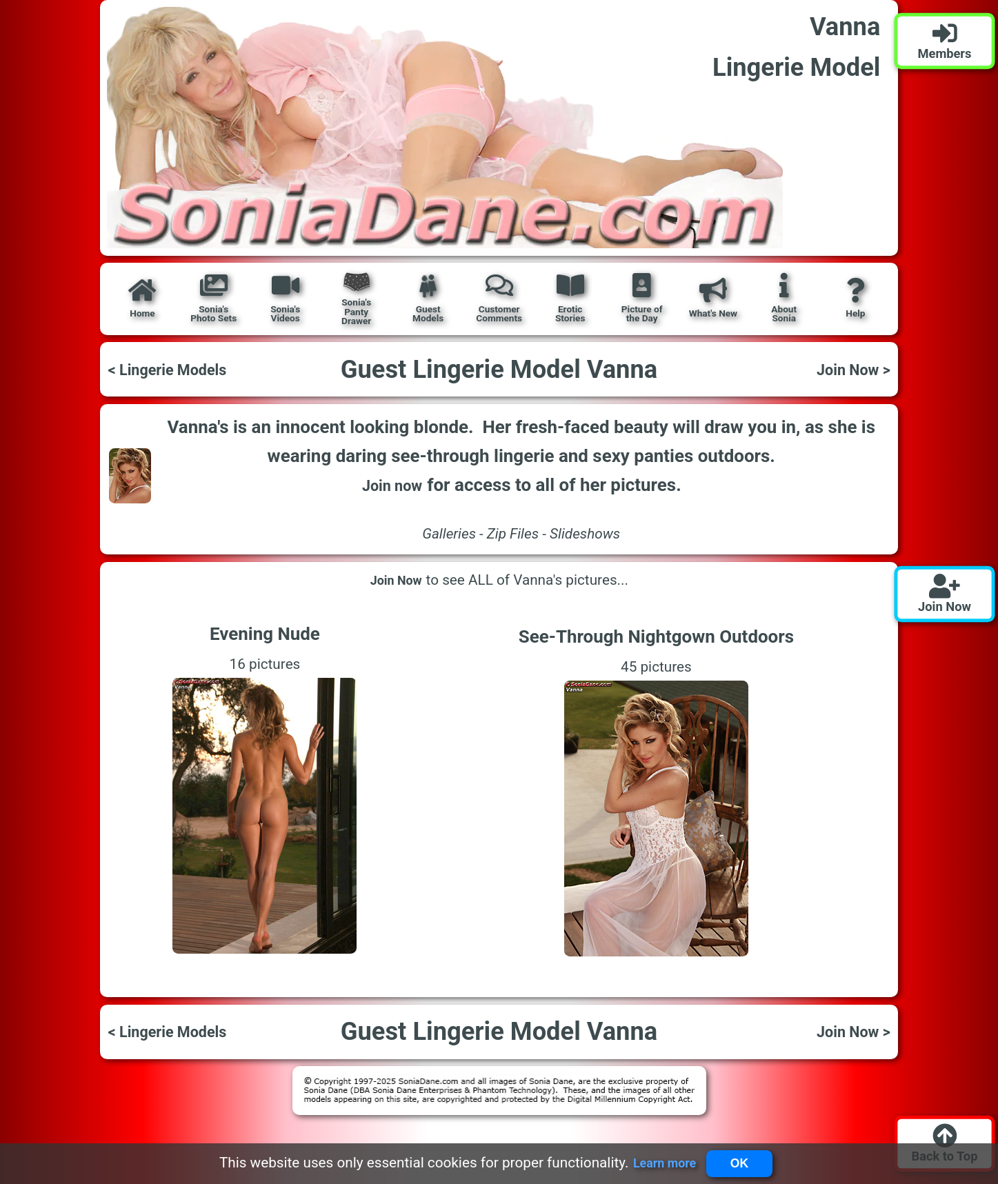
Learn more (657, 1162)
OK (744, 1161)
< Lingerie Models (178, 369)
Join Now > (846, 369)
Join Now (396, 580)
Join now (392, 484)
